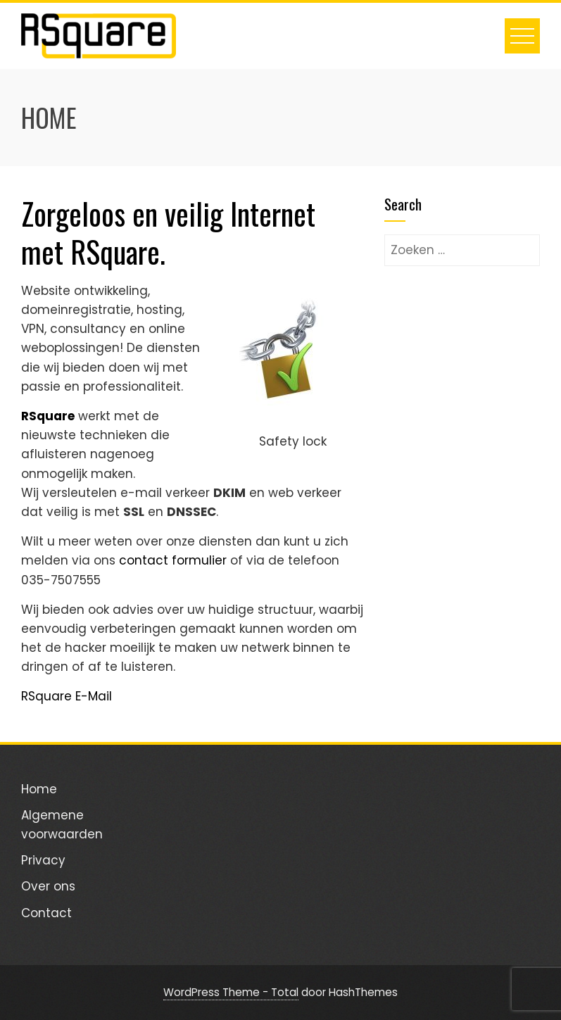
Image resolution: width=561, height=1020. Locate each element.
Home (39, 789)
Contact (46, 913)
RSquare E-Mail (66, 696)
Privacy (43, 860)
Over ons (48, 886)
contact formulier (173, 560)
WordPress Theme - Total (230, 992)
